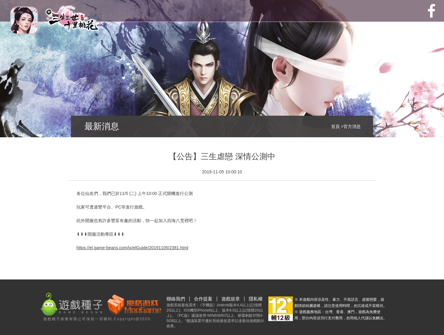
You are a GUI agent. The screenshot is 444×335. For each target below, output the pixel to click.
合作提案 (203, 298)
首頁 (335, 126)
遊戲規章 (230, 298)
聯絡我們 (175, 298)
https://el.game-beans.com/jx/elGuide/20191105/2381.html (132, 247)
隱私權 (256, 298)
